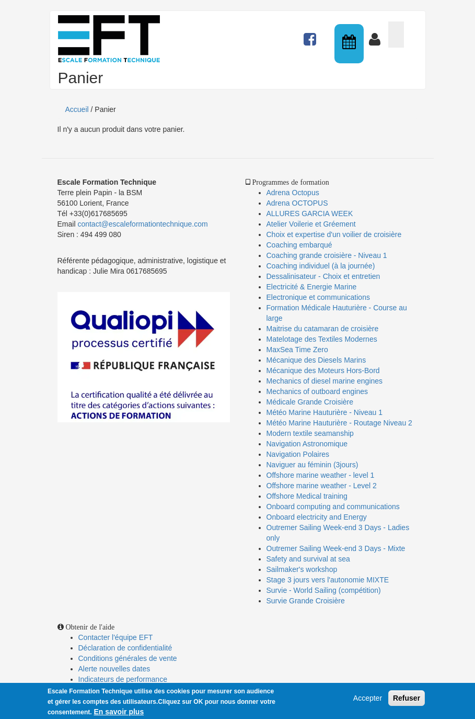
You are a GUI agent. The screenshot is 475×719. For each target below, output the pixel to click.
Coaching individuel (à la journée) (321, 266)
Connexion (377, 34)
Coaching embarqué (299, 245)
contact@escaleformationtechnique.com (142, 224)
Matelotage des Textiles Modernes (322, 339)
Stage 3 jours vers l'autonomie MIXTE (328, 580)
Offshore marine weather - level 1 (321, 475)
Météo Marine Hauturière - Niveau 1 (325, 412)
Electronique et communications (318, 297)
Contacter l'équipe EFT (115, 637)
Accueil (77, 109)
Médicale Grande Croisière (310, 402)
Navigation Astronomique (307, 444)
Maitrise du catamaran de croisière (323, 328)
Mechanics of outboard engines (317, 391)
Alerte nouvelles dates (114, 669)
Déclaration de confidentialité (125, 648)
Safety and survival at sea (308, 559)
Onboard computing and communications (333, 506)
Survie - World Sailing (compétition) (324, 590)
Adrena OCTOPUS (297, 203)
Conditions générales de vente (127, 658)
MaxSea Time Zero (297, 349)
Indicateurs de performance (122, 679)
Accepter (367, 699)
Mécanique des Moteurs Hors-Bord (323, 370)
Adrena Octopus (293, 192)
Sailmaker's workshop (302, 569)
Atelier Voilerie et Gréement (311, 224)
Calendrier (350, 43)
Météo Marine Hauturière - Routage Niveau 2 (339, 423)
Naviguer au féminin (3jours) (312, 464)
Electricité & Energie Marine (312, 287)
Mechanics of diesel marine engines (325, 381)
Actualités (311, 34)
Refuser (406, 699)
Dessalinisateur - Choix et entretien (323, 276)
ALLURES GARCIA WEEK (310, 213)
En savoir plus (119, 713)
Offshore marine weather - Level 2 (322, 485)
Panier (396, 34)
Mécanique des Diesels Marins (316, 360)
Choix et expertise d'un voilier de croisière (334, 234)
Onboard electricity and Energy (317, 517)
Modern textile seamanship (310, 433)
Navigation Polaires (298, 454)
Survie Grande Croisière (306, 601)
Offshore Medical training (308, 496)
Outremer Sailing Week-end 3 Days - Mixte (336, 548)
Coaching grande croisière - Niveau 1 (327, 255)
